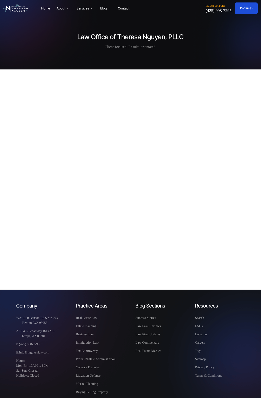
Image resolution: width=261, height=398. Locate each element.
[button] (63, 8)
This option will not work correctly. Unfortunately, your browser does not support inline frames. (130, 178)
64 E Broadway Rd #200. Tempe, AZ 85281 (38, 333)
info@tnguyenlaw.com (34, 352)
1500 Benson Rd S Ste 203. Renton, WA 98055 (40, 320)
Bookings (246, 8)
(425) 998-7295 (218, 10)
